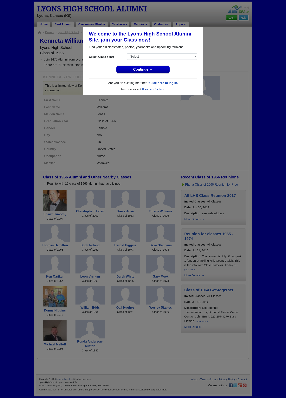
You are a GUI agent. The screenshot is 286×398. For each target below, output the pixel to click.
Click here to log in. (163, 83)
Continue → (143, 69)
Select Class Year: (101, 56)
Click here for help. (153, 89)
